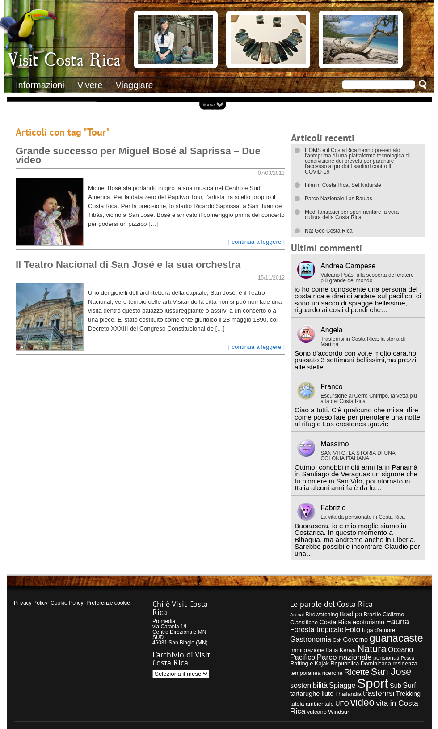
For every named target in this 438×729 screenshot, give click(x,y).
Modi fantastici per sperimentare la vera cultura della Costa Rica (352, 214)
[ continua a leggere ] (256, 241)
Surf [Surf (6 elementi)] (409, 685)
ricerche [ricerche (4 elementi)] (332, 673)
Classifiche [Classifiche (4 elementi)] (304, 622)
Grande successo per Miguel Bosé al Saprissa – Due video (138, 155)
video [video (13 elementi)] (362, 702)
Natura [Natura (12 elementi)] (371, 648)
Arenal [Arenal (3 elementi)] (297, 614)
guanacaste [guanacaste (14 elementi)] (396, 638)
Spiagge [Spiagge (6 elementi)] (342, 685)
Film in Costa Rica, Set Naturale (343, 185)
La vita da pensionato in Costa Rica (362, 517)
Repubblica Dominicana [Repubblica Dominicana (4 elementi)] (360, 663)
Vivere (89, 85)
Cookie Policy (67, 603)
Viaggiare (134, 85)
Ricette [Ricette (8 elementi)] (357, 672)
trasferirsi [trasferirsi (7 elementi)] (379, 693)
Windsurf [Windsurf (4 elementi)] (339, 711)
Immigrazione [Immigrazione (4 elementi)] (307, 650)
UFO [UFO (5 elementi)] (342, 703)
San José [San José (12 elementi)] (391, 671)
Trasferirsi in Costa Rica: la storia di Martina (362, 342)
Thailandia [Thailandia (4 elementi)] (348, 694)
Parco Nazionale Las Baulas (338, 198)
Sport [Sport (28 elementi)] (372, 683)
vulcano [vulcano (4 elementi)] (317, 711)
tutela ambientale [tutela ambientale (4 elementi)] (312, 703)
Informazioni (40, 85)
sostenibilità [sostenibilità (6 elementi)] (309, 685)
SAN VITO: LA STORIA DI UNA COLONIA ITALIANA (357, 456)
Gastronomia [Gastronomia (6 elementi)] (310, 639)
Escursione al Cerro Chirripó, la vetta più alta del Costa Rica (368, 398)
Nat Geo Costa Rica (329, 231)
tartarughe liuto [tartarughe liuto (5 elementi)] (311, 693)
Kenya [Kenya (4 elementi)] (348, 650)
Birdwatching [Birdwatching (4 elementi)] (321, 614)
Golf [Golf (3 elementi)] (337, 640)
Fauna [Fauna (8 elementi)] (397, 621)
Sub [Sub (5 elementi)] (395, 685)
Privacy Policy (30, 603)
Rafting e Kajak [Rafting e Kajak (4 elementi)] (309, 663)
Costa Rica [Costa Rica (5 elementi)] (335, 622)
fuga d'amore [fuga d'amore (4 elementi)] (378, 630)
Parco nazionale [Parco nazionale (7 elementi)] (344, 657)
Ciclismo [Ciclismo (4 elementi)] (393, 614)
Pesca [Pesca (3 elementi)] (407, 658)
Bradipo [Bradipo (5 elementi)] (351, 614)
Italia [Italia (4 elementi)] (332, 650)
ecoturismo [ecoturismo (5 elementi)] (368, 622)
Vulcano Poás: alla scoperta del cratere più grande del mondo (366, 278)
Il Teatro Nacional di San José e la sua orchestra (128, 264)
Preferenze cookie (108, 603)
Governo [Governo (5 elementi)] (355, 639)
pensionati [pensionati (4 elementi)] (386, 657)
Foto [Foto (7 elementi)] (352, 629)
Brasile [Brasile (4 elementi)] (372, 614)
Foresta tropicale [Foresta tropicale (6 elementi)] (317, 629)
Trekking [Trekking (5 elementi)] (408, 693)
